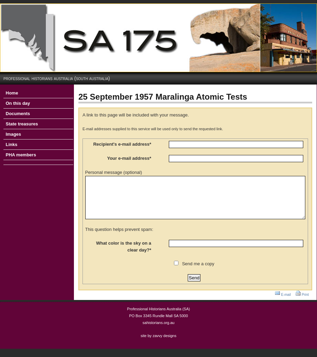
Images (13, 134)
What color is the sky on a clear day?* (123, 255)
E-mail (286, 303)
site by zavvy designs (158, 344)
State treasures (22, 123)
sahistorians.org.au (159, 331)
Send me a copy (198, 272)
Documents (18, 113)
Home (12, 93)
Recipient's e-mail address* (122, 144)
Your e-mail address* (129, 158)
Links (12, 144)
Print (305, 303)
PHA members (21, 154)
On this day (18, 103)
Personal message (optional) (113, 172)
